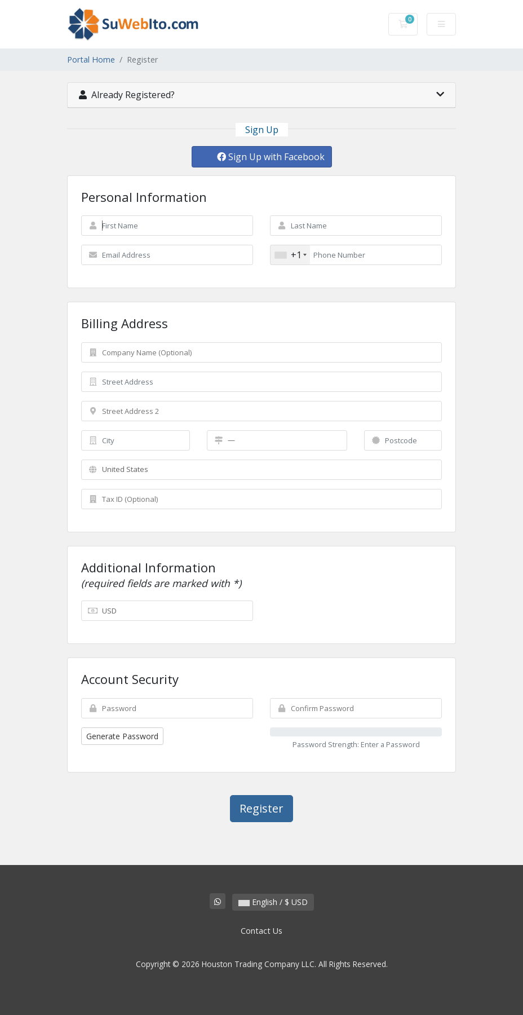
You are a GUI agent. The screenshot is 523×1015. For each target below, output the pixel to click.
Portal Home (91, 59)
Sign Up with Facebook (271, 157)
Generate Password (122, 736)
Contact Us (261, 930)
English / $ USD (273, 902)
